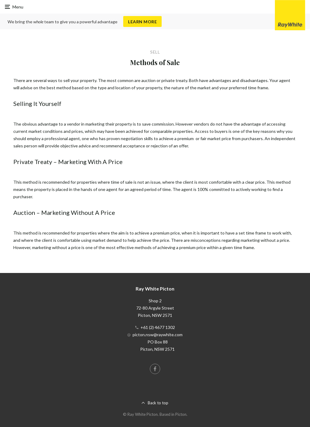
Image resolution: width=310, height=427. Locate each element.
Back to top (158, 402)
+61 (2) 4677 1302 (157, 327)
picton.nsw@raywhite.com (158, 334)
